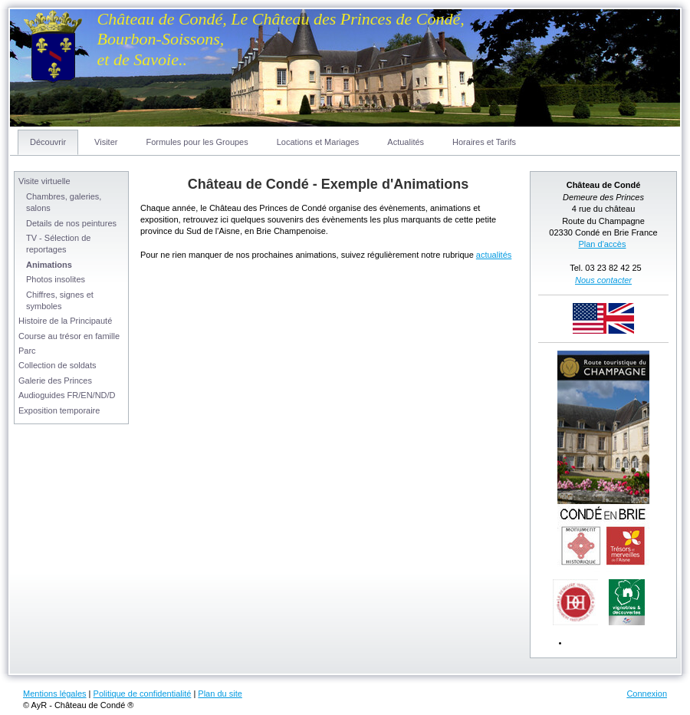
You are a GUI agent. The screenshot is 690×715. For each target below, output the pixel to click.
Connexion (646, 693)
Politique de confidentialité (143, 693)
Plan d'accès (602, 244)
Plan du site (220, 693)
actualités (493, 254)
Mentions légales (55, 693)
